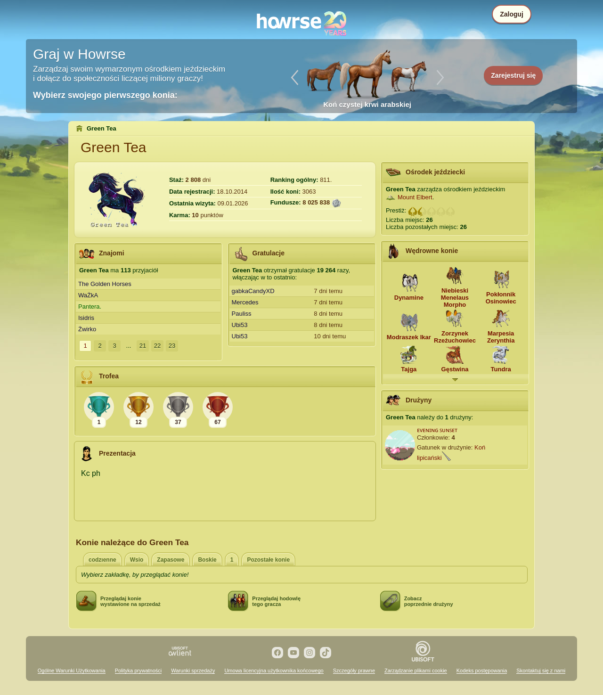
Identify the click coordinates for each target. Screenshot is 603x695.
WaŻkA (88, 295)
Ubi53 (240, 324)
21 (142, 345)
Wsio (137, 559)
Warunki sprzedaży (193, 670)
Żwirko (87, 329)
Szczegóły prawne (354, 670)
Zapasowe (170, 559)
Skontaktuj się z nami (540, 670)
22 (157, 345)
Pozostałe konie (268, 559)
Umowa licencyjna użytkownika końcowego (273, 670)
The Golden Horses (104, 283)
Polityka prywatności (138, 670)
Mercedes (245, 302)
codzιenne (102, 559)
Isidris (86, 317)
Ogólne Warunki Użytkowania (72, 670)
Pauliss (242, 313)
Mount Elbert (415, 197)
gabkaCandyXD (253, 290)
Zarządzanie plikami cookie (415, 670)
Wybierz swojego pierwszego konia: (105, 95)
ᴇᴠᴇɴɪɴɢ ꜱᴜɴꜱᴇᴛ (437, 429)
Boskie (207, 559)
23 (172, 345)
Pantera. (89, 306)
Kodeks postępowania (481, 670)
